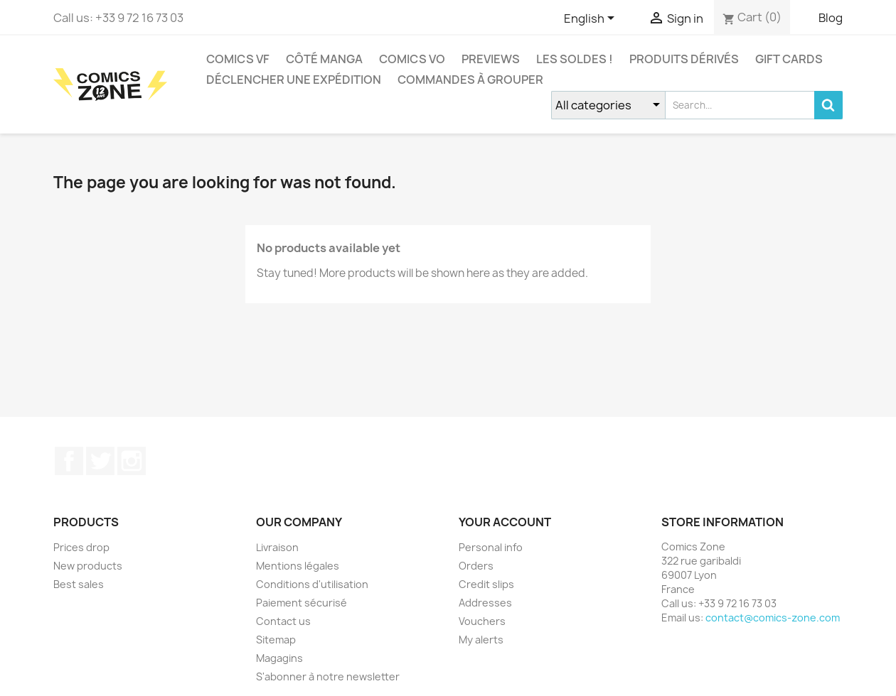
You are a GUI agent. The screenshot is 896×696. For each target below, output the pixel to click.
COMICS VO (412, 59)
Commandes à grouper (470, 79)
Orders (476, 565)
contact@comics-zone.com (772, 617)
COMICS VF (238, 59)
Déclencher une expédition (293, 79)
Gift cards (789, 59)
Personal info (491, 547)
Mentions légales (297, 565)
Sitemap (276, 639)
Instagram (131, 461)
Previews (491, 59)
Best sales (78, 584)
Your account (505, 522)
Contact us (283, 621)
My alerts (481, 639)
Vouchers (482, 621)
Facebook (69, 461)
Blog (830, 18)
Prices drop (81, 547)
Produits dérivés (684, 59)
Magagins (279, 658)
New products (87, 565)
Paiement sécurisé (301, 602)
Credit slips (486, 584)
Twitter (100, 461)
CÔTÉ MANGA (324, 59)
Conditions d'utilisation (312, 584)
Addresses (485, 602)
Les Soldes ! (574, 59)
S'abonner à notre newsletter (328, 676)
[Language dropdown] (591, 19)
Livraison (277, 547)
